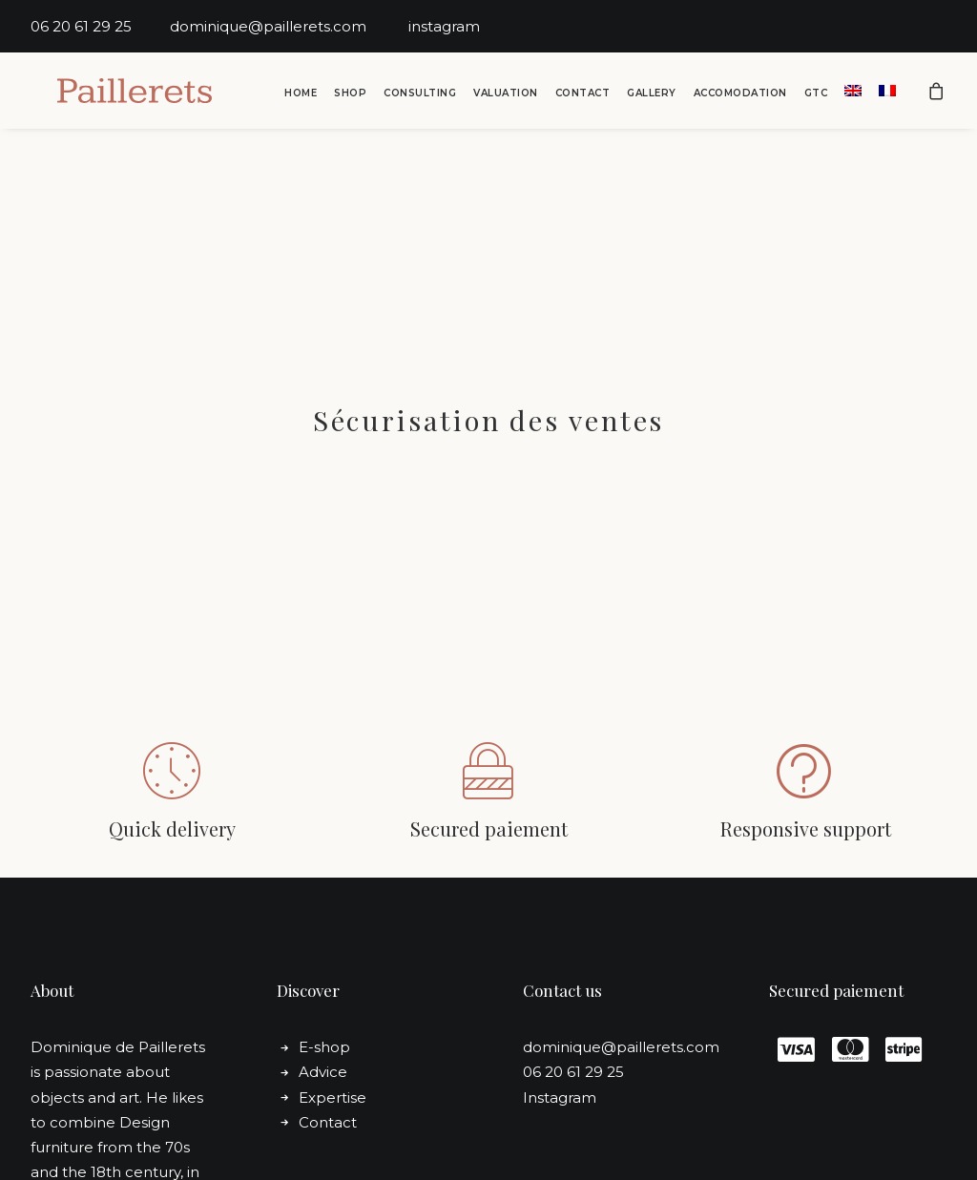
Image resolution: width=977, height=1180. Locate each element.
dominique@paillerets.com (289, 26)
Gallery (651, 95)
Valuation (505, 95)
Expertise (332, 1013)
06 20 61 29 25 (100, 26)
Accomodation (740, 95)
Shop (350, 95)
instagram (444, 26)
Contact (583, 95)
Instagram (559, 1013)
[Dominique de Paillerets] (119, 92)
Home (300, 95)
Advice (323, 989)
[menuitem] (300, 95)
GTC (816, 95)
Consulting (420, 95)
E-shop (324, 964)
